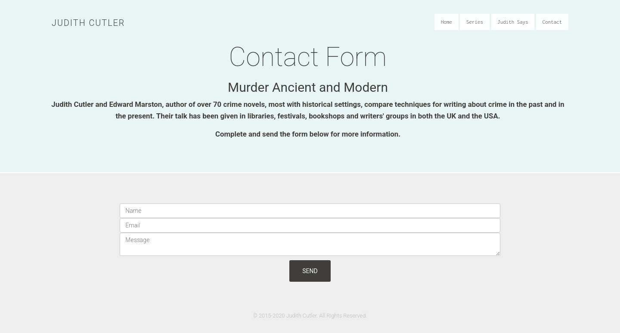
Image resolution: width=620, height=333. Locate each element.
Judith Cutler (88, 23)
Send (309, 271)
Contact (554, 25)
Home (448, 25)
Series (476, 25)
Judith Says (514, 25)
